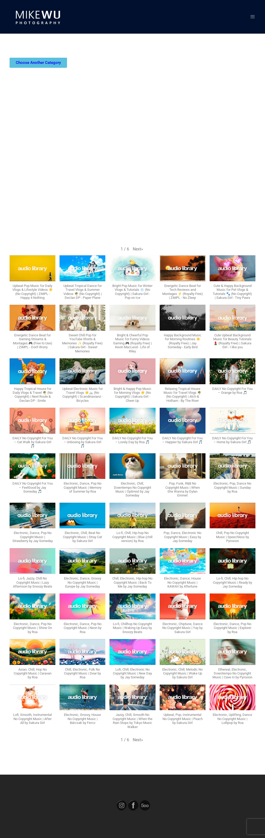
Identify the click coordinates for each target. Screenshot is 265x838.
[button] (138, 249)
